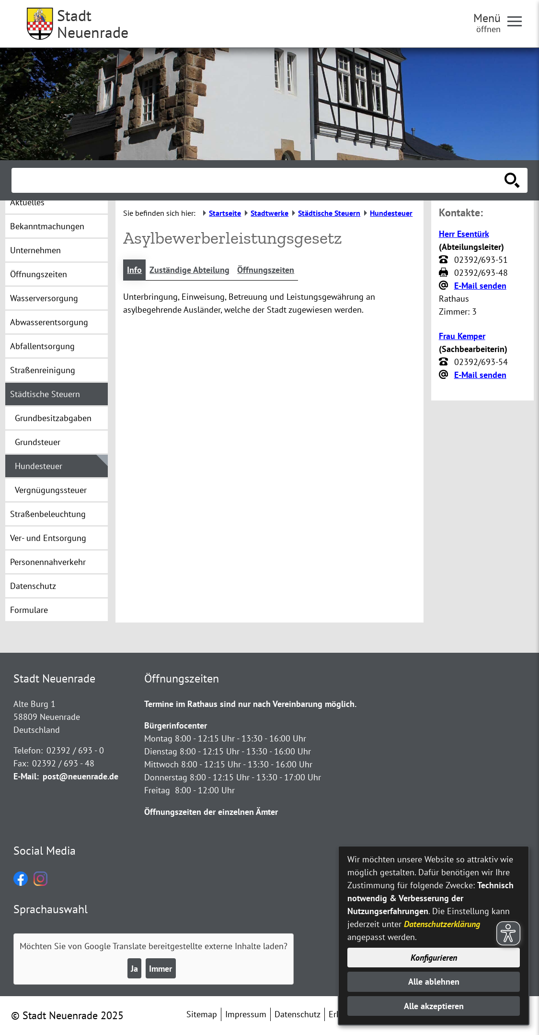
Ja (134, 968)
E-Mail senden (480, 285)
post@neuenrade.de (80, 776)
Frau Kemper (462, 335)
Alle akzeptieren (434, 1005)
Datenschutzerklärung (442, 923)
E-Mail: (26, 776)
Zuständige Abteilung (189, 269)
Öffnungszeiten (265, 269)
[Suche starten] (512, 180)
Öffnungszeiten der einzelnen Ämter (211, 811)
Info (134, 269)
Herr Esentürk (464, 233)
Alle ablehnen (433, 981)
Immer (160, 968)
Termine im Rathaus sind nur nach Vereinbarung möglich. (250, 703)
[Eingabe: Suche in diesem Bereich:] (259, 180)
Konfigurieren (434, 957)
